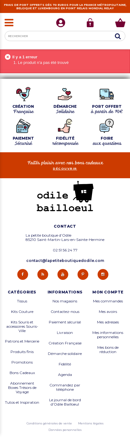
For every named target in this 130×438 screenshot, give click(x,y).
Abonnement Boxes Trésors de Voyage (22, 387)
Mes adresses (108, 322)
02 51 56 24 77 (65, 250)
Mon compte (108, 292)
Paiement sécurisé (65, 322)
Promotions (22, 362)
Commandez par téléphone (64, 387)
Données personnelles (65, 430)
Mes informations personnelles (107, 335)
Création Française (65, 343)
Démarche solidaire (65, 354)
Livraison (65, 333)
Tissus (22, 301)
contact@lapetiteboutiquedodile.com (65, 260)
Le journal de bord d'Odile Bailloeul (65, 402)
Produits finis (22, 352)
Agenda (65, 375)
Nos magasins (64, 301)
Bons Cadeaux (22, 373)
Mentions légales (90, 423)
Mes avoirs (108, 312)
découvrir (65, 168)
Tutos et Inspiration (22, 402)
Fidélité (65, 364)
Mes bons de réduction (108, 349)
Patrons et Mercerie (22, 341)
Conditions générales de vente (49, 423)
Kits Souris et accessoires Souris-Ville (22, 326)
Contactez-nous (65, 312)
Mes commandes (108, 301)
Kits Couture (22, 312)
